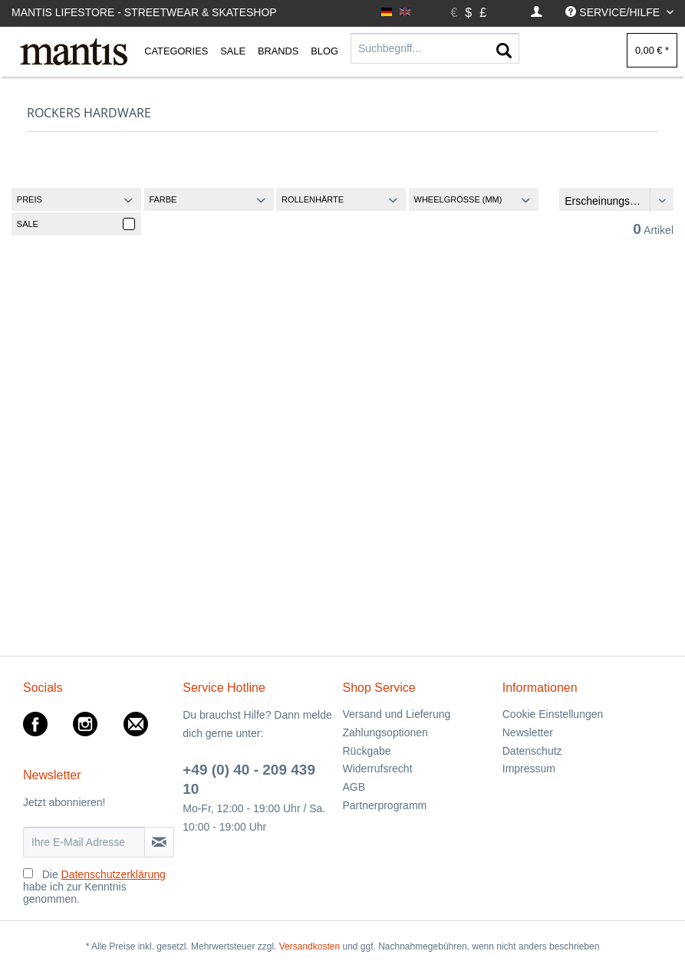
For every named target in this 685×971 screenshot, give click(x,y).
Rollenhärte (313, 199)
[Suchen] (504, 51)
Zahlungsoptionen (385, 732)
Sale (27, 224)
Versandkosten (309, 946)
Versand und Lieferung (397, 714)
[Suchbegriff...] (435, 48)
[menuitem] (536, 12)
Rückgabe (367, 751)
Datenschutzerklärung (113, 874)
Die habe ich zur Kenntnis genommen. (94, 886)
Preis (29, 199)
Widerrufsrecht (378, 768)
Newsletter (527, 732)
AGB (354, 787)
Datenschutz (532, 751)
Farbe (162, 199)
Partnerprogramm (385, 805)
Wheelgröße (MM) (458, 199)
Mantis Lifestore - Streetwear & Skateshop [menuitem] (144, 12)
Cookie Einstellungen (553, 714)
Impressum (528, 768)
